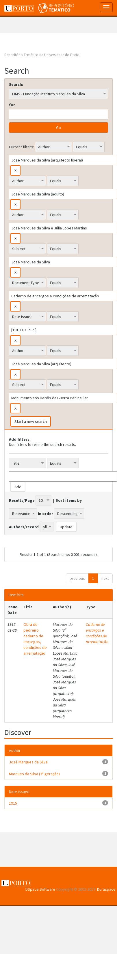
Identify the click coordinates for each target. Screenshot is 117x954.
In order (45, 513)
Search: (16, 84)
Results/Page (22, 500)
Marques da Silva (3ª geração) (34, 773)
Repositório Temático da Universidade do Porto (41, 54)
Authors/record (24, 526)
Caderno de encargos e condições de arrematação (97, 633)
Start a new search (30, 421)
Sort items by (69, 500)
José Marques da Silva (28, 762)
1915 (13, 803)
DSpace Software (40, 889)
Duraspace (106, 889)
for (12, 104)
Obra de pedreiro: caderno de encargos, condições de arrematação (35, 639)
